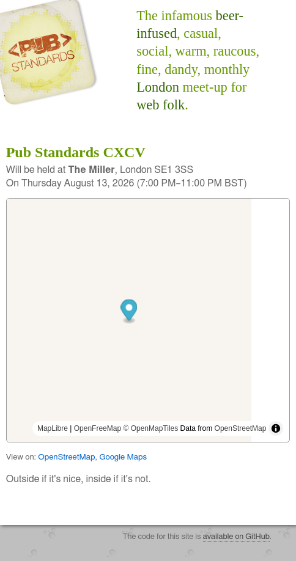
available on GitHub (236, 537)
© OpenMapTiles (150, 428)
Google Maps (123, 457)
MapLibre (52, 428)
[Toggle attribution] (275, 428)
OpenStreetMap (241, 428)
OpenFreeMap (97, 428)
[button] (148, 311)
